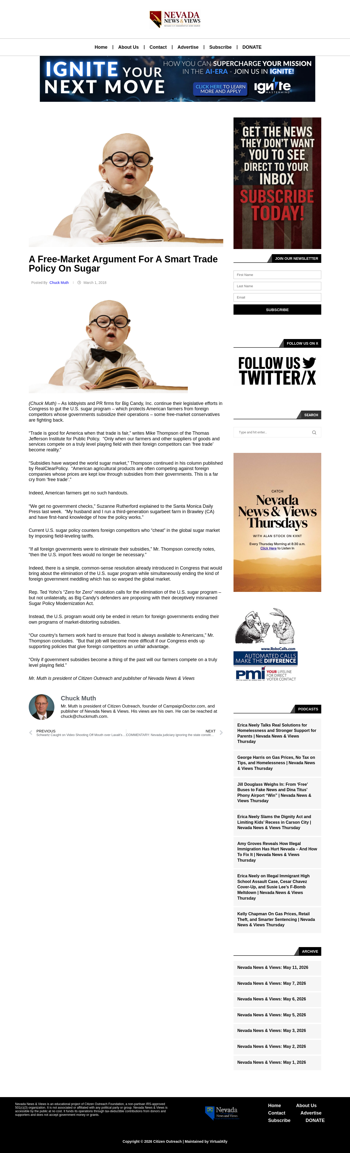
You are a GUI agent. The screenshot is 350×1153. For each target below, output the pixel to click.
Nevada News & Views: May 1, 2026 (271, 1062)
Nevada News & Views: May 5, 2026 (271, 1015)
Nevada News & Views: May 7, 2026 (271, 983)
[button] (173, 99)
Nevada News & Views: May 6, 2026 (271, 999)
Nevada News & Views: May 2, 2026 (271, 1046)
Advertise (188, 47)
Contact (158, 47)
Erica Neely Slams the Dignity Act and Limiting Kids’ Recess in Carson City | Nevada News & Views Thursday (274, 822)
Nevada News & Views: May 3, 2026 (271, 1030)
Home (101, 47)
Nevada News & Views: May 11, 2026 (272, 967)
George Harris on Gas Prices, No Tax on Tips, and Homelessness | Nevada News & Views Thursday (276, 763)
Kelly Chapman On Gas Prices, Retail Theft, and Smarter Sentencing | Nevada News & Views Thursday (276, 919)
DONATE (252, 47)
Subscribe (220, 47)
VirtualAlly (218, 1141)
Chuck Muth (60, 283)
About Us (128, 47)
